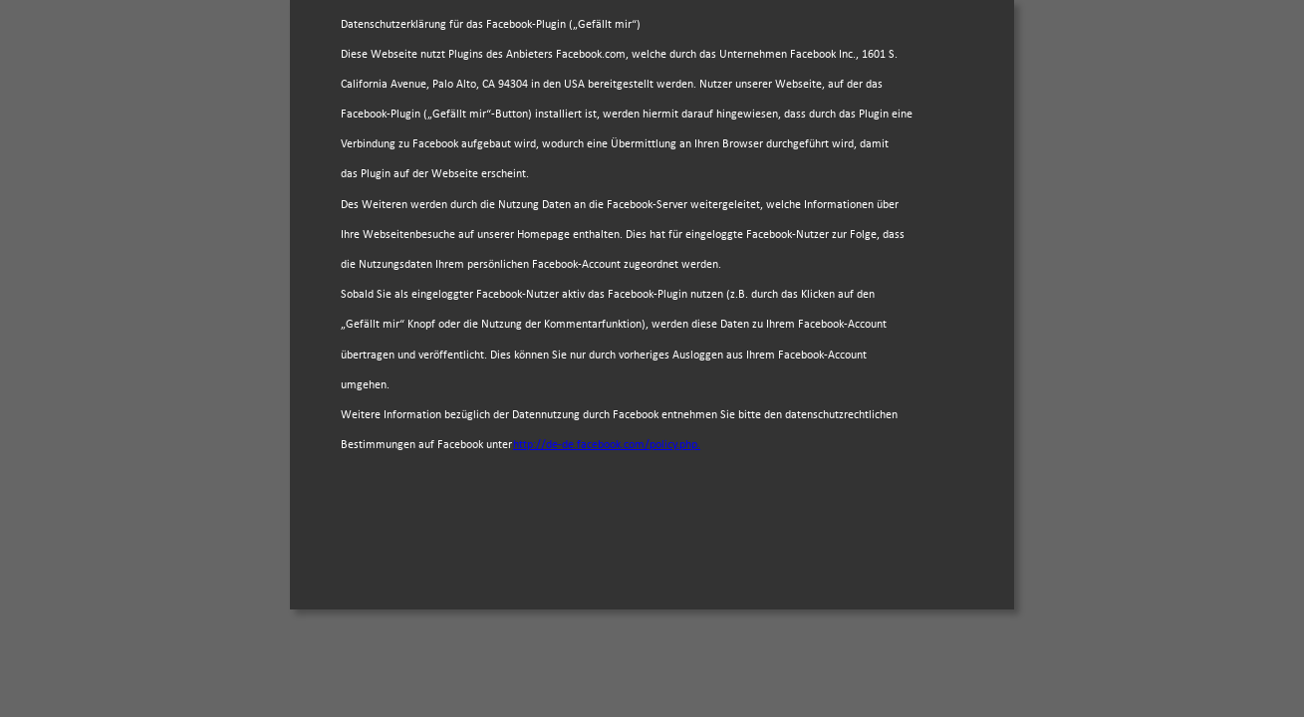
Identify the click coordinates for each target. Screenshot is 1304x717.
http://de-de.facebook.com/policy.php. (606, 445)
